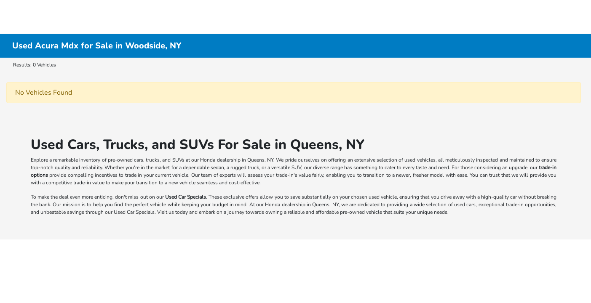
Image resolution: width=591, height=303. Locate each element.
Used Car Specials (185, 197)
